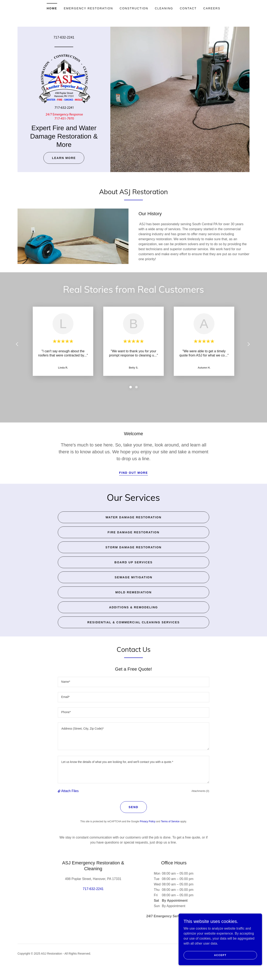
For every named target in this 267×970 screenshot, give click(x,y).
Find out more (133, 472)
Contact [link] (188, 8)
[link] (64, 87)
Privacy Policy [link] (147, 821)
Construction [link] (134, 8)
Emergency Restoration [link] (88, 8)
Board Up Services (134, 562)
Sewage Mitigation (133, 577)
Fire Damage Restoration (134, 532)
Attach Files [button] (70, 791)
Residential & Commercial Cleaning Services (133, 622)
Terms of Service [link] (170, 821)
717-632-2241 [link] (64, 37)
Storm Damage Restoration (134, 547)
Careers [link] (211, 8)
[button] (59, 791)
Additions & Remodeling (133, 607)
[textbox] (133, 682)
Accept (220, 955)
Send (134, 807)
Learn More (64, 158)
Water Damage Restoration (133, 517)
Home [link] (52, 8)
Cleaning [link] (164, 8)
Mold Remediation (133, 592)
